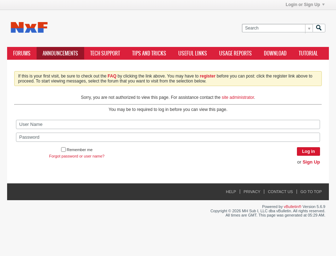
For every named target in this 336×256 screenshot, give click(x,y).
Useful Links (192, 53)
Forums (22, 53)
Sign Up (311, 162)
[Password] (168, 137)
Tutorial (308, 53)
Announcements (60, 53)
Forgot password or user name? (76, 156)
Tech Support (105, 53)
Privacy (252, 192)
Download (275, 53)
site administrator (238, 97)
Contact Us (280, 192)
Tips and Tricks (149, 53)
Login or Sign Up (305, 4)
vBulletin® (293, 206)
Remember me (77, 150)
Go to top (311, 192)
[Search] (277, 28)
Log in (308, 151)
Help (231, 192)
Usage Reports (235, 53)
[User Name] (168, 124)
